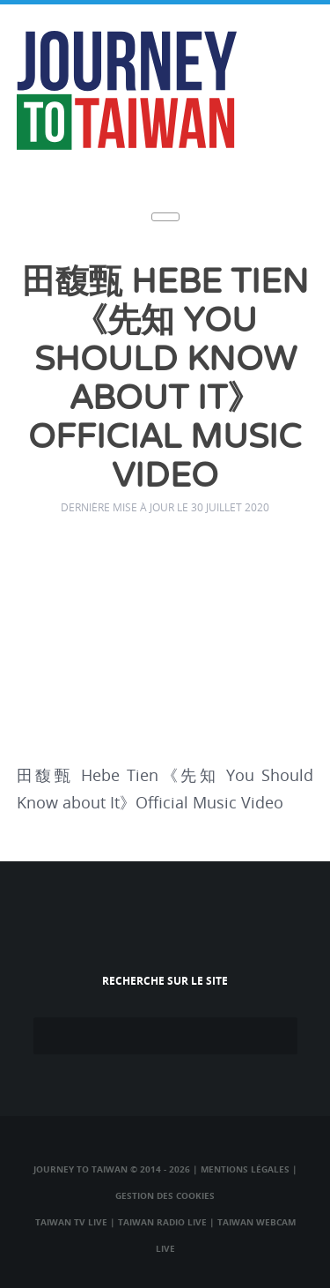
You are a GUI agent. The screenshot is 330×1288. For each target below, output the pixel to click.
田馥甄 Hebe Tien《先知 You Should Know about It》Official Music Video (165, 379)
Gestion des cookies (165, 1195)
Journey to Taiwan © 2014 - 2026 (111, 1169)
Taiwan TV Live (71, 1222)
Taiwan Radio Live (162, 1222)
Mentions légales (245, 1169)
